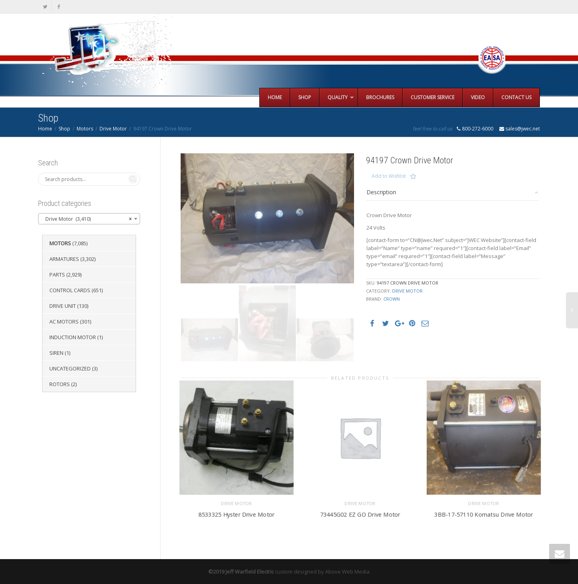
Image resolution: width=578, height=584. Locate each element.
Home (45, 128)
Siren (56, 352)
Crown (391, 299)
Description (381, 192)
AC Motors (64, 321)
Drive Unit (62, 305)
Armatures (64, 258)
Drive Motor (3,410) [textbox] (87, 219)
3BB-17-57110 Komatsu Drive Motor (483, 513)
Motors (85, 128)
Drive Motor (113, 128)
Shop (64, 128)
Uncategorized (70, 368)
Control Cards (69, 290)
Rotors (59, 384)
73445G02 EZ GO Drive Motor (360, 513)
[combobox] (89, 218)
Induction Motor (72, 337)
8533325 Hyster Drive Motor (236, 513)
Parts (57, 274)
